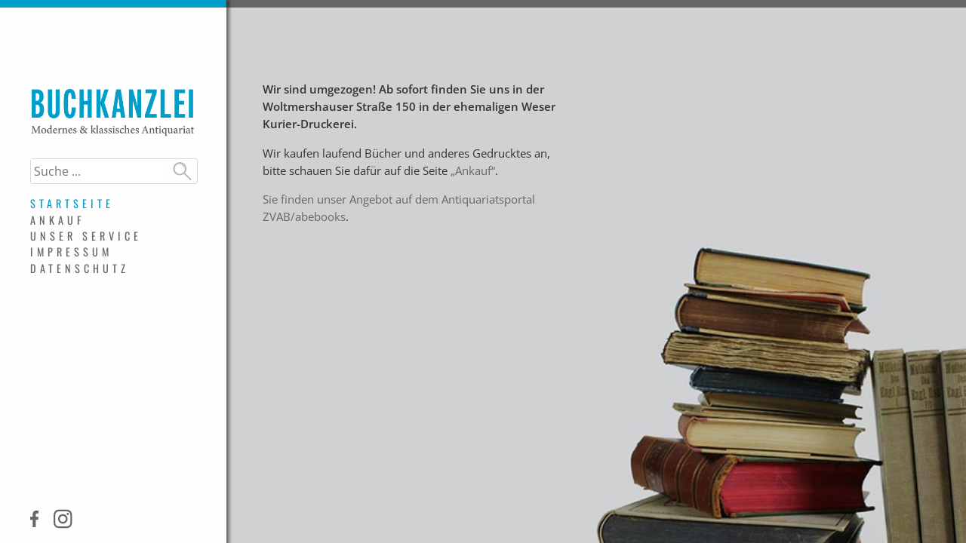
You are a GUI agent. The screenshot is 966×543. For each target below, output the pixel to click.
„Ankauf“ (473, 171)
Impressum (71, 251)
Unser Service (86, 236)
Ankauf (57, 220)
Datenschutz (79, 268)
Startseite (72, 203)
